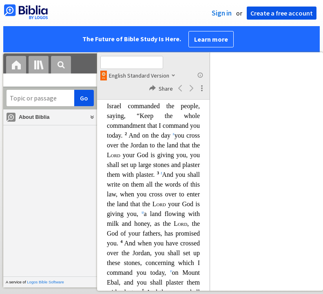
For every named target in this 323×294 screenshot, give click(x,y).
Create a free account (281, 13)
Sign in (222, 13)
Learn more (211, 39)
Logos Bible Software (45, 282)
